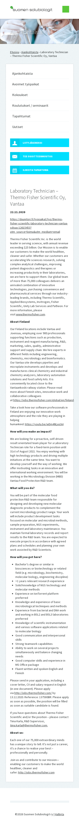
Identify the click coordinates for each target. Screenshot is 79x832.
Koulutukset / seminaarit (30, 105)
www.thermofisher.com (30, 314)
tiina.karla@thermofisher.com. (29, 725)
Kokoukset (20, 95)
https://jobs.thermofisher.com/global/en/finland (43, 400)
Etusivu (14, 52)
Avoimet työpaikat (25, 84)
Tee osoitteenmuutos (31, 156)
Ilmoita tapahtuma (29, 170)
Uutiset (17, 127)
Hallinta (59, 814)
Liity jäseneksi (26, 142)
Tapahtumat (21, 116)
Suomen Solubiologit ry (24, 20)
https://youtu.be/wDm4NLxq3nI (44, 424)
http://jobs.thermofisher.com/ (33, 693)
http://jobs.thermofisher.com (36, 772)
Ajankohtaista (29, 52)
